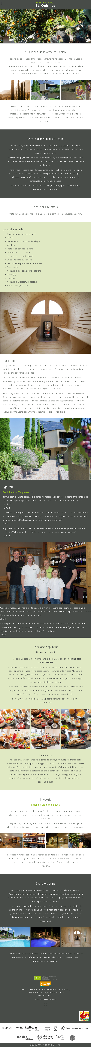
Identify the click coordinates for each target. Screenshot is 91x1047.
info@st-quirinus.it (55, 992)
